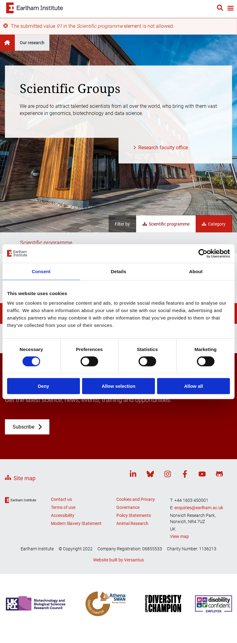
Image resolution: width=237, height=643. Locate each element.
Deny (43, 386)
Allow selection (118, 386)
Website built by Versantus (118, 518)
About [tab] (196, 271)
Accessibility (62, 474)
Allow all (193, 386)
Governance (127, 466)
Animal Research (132, 482)
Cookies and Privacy (135, 458)
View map (179, 494)
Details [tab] (118, 271)
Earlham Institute (7, 43)
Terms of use (63, 466)
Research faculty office (163, 147)
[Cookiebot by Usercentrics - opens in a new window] (203, 253)
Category (214, 224)
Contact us (61, 458)
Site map (24, 436)
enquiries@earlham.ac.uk (198, 466)
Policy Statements (133, 474)
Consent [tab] (41, 271)
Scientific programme (166, 224)
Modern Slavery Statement (76, 482)
